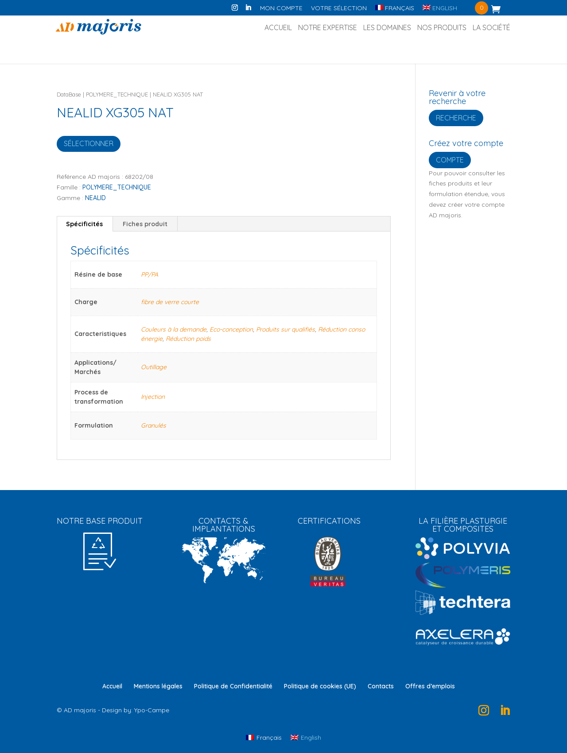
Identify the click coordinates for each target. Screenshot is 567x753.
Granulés (153, 425)
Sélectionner (88, 143)
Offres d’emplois (430, 686)
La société (491, 28)
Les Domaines (387, 28)
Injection (153, 397)
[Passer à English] (440, 10)
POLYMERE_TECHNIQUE (117, 94)
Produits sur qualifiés (285, 329)
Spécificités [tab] (84, 224)
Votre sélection (339, 8)
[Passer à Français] (263, 737)
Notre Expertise (327, 28)
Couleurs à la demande (173, 329)
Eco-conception (231, 329)
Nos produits (441, 28)
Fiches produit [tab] (145, 224)
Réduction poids (188, 339)
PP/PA (149, 274)
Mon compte (281, 8)
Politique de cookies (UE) (320, 686)
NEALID (95, 198)
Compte (450, 159)
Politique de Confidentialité (233, 686)
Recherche (456, 117)
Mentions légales (158, 686)
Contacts (381, 686)
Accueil (278, 28)
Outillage (154, 367)
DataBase (69, 94)
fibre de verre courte (170, 302)
